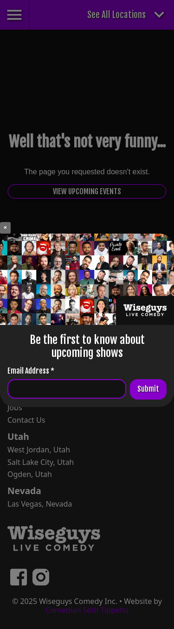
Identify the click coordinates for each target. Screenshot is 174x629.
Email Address (30, 370)
